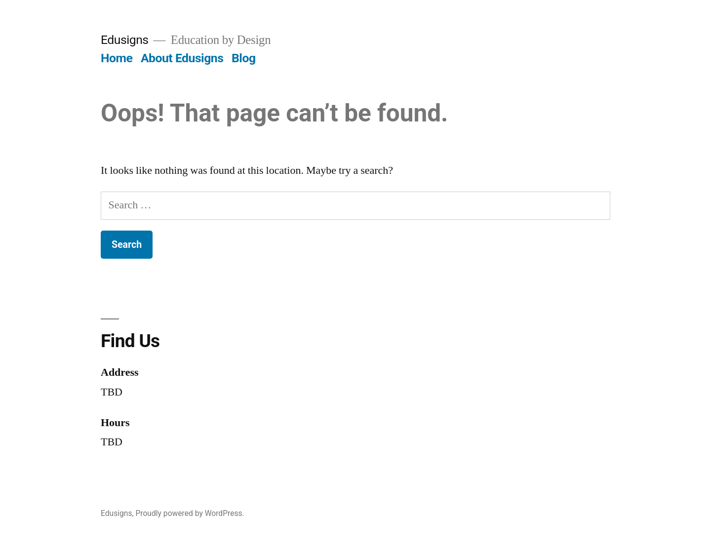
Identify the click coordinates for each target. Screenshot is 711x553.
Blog (243, 58)
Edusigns (125, 40)
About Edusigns (182, 58)
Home (116, 58)
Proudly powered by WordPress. (189, 513)
